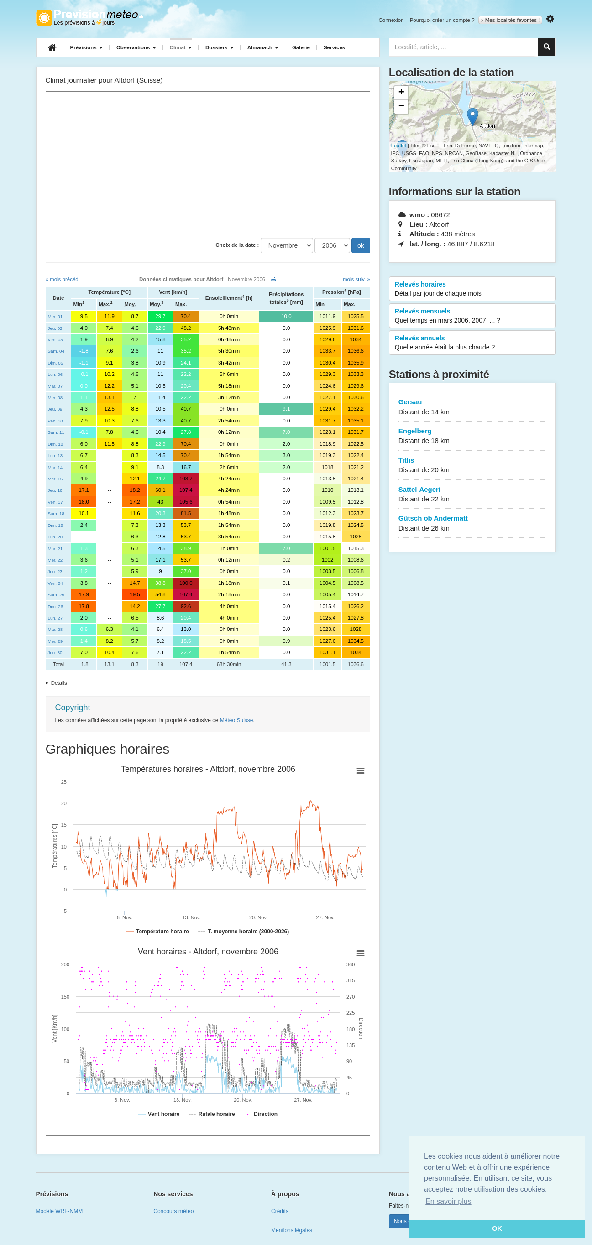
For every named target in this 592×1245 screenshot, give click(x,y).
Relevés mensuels (472, 316)
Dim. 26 (55, 606)
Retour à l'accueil (89, 18)
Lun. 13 (55, 455)
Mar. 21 (55, 548)
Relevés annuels (472, 343)
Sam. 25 (56, 594)
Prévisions (86, 47)
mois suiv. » (356, 279)
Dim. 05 (55, 362)
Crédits (279, 1211)
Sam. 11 (56, 432)
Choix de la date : (237, 245)
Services (334, 47)
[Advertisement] (208, 165)
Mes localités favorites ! (510, 20)
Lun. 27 (55, 617)
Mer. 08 (55, 397)
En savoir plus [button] (448, 1201)
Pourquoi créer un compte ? (442, 20)
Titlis (472, 465)
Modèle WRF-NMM (59, 1211)
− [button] (401, 107)
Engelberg (472, 436)
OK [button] (497, 1228)
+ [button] (401, 93)
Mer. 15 (55, 478)
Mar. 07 (55, 386)
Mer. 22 (55, 560)
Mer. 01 (55, 316)
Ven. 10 (55, 420)
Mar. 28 (55, 629)
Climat (181, 47)
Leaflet (398, 145)
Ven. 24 (55, 583)
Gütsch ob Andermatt (472, 523)
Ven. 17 (55, 502)
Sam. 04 (56, 351)
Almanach (262, 47)
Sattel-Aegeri (472, 494)
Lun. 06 (55, 374)
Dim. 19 (55, 525)
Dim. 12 (55, 444)
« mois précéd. (63, 279)
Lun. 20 (55, 536)
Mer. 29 (55, 641)
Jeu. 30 (55, 652)
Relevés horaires (472, 289)
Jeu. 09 (55, 409)
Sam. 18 (56, 513)
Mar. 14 (55, 467)
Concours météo (173, 1211)
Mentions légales (291, 1230)
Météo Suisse (236, 720)
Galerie (301, 47)
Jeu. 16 (55, 490)
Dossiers (219, 47)
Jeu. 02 (55, 328)
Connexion (390, 20)
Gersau (472, 407)
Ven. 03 (55, 339)
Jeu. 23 (55, 571)
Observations (136, 47)
